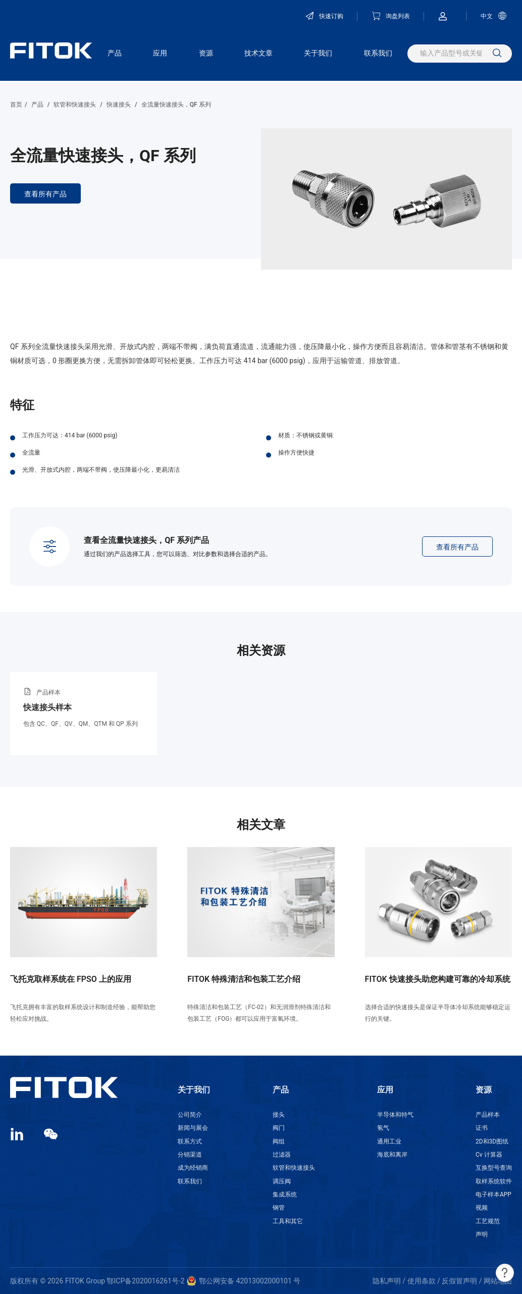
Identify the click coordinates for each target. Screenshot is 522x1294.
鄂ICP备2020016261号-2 (145, 1281)
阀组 (279, 1141)
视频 (482, 1207)
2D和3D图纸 (492, 1141)
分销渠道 (190, 1154)
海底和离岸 (392, 1154)
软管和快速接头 (75, 104)
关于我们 (318, 53)
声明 (482, 1234)
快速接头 (119, 104)
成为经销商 (193, 1167)
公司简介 (190, 1114)
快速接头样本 (47, 707)
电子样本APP (493, 1194)
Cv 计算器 (489, 1154)
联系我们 (378, 53)
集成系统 (285, 1194)
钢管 (279, 1207)
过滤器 (282, 1154)
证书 (482, 1127)
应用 (160, 53)
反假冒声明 (459, 1281)
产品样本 (488, 1114)
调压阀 (282, 1181)
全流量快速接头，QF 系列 (176, 104)
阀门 (279, 1127)
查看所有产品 (45, 194)
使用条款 (421, 1281)
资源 (206, 53)
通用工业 (389, 1141)
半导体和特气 (395, 1114)
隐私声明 (387, 1281)
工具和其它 (288, 1221)
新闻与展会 (193, 1127)
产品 (115, 53)
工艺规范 (488, 1221)
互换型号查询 (494, 1167)
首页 (16, 104)
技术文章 (258, 53)
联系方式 (190, 1141)
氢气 (383, 1127)
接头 (279, 1114)
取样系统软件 (494, 1181)
